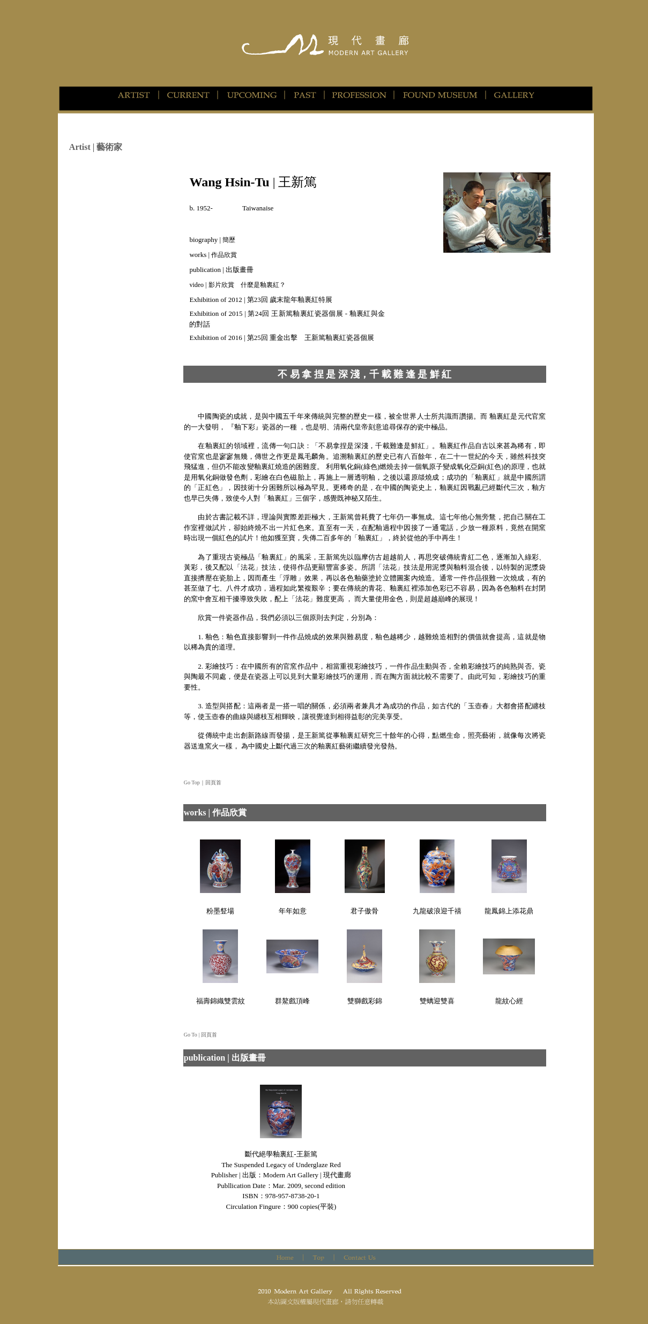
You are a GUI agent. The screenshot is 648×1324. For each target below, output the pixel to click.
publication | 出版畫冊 (221, 270)
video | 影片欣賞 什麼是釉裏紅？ (237, 285)
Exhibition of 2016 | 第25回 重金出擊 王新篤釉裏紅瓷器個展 (281, 338)
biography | (212, 240)
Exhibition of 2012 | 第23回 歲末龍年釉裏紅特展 (260, 300)
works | (213, 255)
